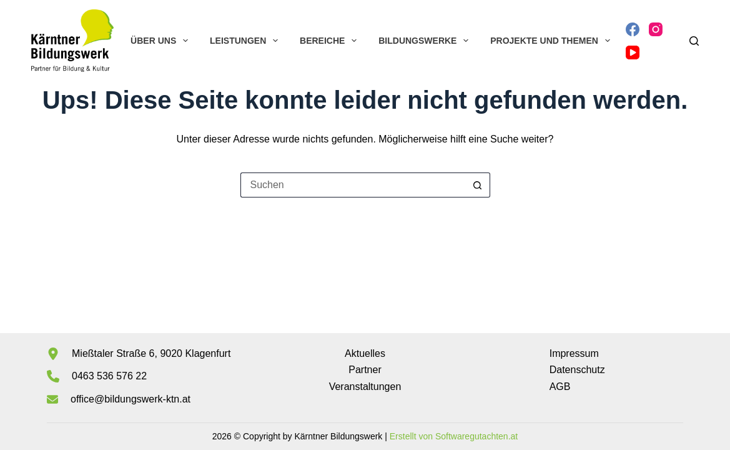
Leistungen (246, 40)
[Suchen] (694, 41)
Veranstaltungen (365, 386)
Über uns (162, 40)
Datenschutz (577, 369)
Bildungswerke (425, 40)
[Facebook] (632, 29)
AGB (560, 386)
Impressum (574, 353)
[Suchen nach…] (352, 185)
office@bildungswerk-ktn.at (130, 399)
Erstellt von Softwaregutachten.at (454, 436)
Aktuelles (365, 353)
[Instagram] (656, 29)
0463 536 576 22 (109, 376)
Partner (364, 369)
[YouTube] (632, 52)
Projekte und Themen (552, 40)
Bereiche (331, 40)
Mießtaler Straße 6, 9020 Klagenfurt (151, 353)
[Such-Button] (477, 185)
